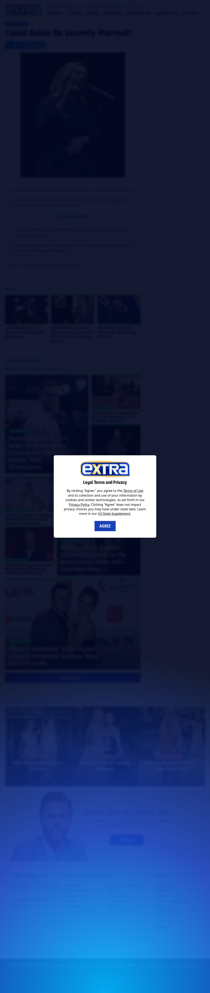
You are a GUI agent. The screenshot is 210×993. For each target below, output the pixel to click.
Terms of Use (133, 490)
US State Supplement (114, 513)
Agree (105, 526)
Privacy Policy (79, 504)
